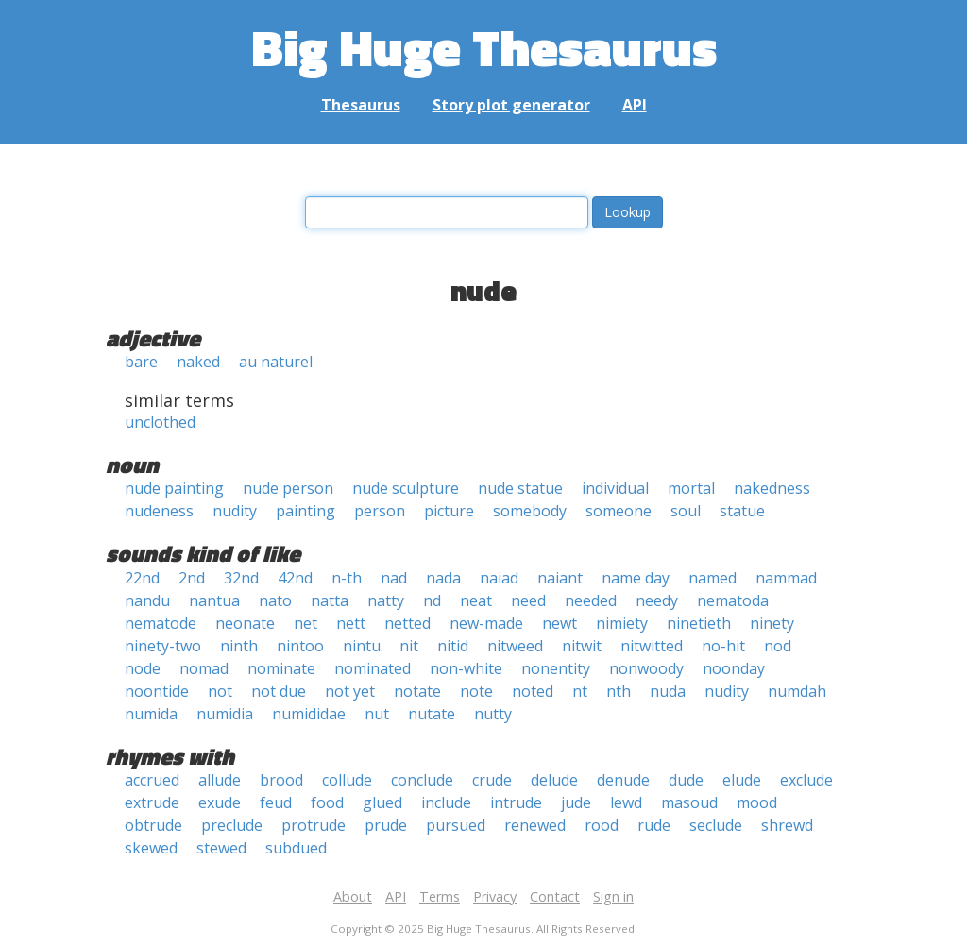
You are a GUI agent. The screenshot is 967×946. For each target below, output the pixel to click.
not (220, 691)
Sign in (613, 896)
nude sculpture (405, 488)
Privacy (495, 896)
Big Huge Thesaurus (484, 47)
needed (591, 600)
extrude (152, 802)
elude (741, 779)
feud (276, 802)
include (446, 802)
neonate (245, 623)
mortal (691, 488)
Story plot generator (511, 104)
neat (476, 600)
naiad (499, 577)
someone (618, 510)
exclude (806, 779)
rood (602, 825)
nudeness (159, 510)
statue (742, 510)
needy (657, 600)
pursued (455, 825)
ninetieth (699, 623)
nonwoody (646, 668)
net (305, 623)
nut (377, 713)
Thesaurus (360, 104)
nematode (160, 623)
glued (382, 802)
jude (576, 802)
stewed (221, 847)
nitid (452, 645)
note (476, 691)
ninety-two (163, 645)
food (327, 802)
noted (532, 691)
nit (408, 645)
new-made (486, 623)
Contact (555, 896)
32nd (241, 577)
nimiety (622, 623)
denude (623, 779)
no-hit (723, 645)
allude (219, 779)
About (352, 896)
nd (432, 600)
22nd (142, 577)
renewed (535, 825)
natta (329, 600)
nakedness (772, 488)
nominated (372, 668)
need (528, 600)
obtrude (153, 825)
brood (281, 779)
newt (559, 623)
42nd (295, 577)
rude (653, 825)
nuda (668, 691)
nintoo (300, 645)
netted (407, 623)
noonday (734, 668)
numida (151, 713)
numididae (309, 713)
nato (275, 600)
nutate (431, 713)
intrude (516, 802)
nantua (214, 600)
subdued (296, 847)
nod (777, 645)
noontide (157, 691)
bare (141, 361)
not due (278, 691)
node (143, 668)
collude (347, 779)
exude (219, 802)
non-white (466, 668)
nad (394, 577)
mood (757, 802)
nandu (147, 600)
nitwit (582, 645)
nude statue (520, 488)
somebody (530, 510)
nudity (234, 510)
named (712, 577)
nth (618, 691)
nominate (281, 668)
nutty (493, 713)
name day (636, 577)
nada (443, 577)
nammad (786, 577)
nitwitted (651, 645)
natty (385, 600)
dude (686, 779)
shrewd (787, 825)
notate (417, 691)
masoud (689, 802)
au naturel (276, 361)
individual (615, 488)
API (634, 104)
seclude (715, 825)
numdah (797, 691)
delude (554, 779)
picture (449, 510)
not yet (350, 691)
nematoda (733, 600)
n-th (346, 577)
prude (386, 825)
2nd (191, 577)
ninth (239, 645)
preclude (232, 825)
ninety (772, 623)
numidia (224, 713)
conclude (422, 779)
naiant (560, 577)
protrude (313, 825)
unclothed (160, 422)
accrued (152, 779)
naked (198, 361)
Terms (439, 896)
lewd (626, 802)
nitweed (515, 645)
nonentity (555, 668)
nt (579, 691)
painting (305, 510)
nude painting (174, 488)
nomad (204, 668)
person (379, 510)
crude (492, 779)
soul (685, 510)
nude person (288, 488)
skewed (151, 847)
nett (350, 623)
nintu (362, 645)
